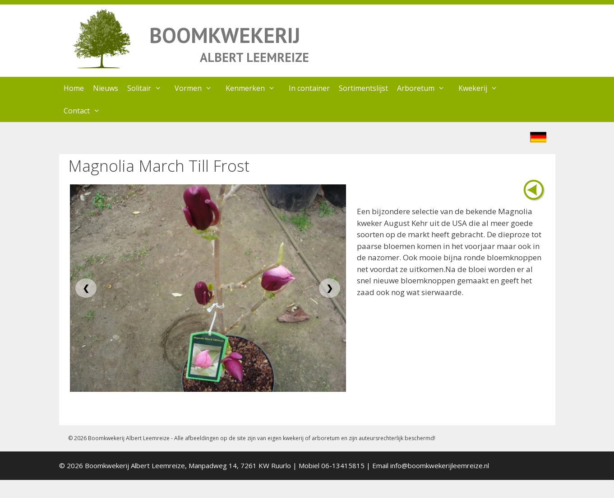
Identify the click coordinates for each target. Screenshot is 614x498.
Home (74, 88)
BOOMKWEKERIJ (224, 35)
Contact (86, 110)
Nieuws (105, 88)
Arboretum (425, 88)
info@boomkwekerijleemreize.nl (439, 465)
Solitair (149, 88)
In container (309, 88)
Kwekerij (482, 88)
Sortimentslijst (363, 88)
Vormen (198, 88)
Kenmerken (255, 88)
